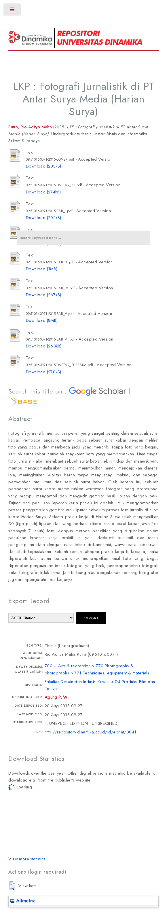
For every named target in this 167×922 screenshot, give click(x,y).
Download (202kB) (43, 217)
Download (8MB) (42, 320)
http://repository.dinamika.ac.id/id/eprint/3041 (90, 732)
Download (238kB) (43, 166)
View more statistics (26, 859)
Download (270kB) (43, 372)
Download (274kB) (43, 192)
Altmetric (22, 900)
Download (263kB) (43, 346)
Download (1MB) (42, 269)
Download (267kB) (43, 295)
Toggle (12, 11)
